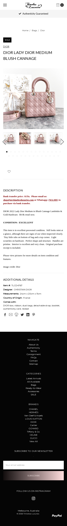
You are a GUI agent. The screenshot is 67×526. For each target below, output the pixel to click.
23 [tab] (42, 156)
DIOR (33, 422)
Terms (33, 351)
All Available (33, 381)
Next (62, 141)
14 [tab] (60, 152)
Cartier (33, 425)
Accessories (33, 391)
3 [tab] (15, 152)
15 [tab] (9, 156)
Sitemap (33, 364)
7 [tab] (31, 152)
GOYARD (33, 428)
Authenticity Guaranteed (33, 13)
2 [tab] (11, 152)
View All (33, 441)
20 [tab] (29, 156)
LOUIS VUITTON (33, 418)
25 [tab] (50, 156)
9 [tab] (39, 152)
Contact (33, 360)
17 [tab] (17, 156)
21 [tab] (33, 156)
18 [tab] (21, 156)
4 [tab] (19, 152)
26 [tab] (54, 156)
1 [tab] (7, 152)
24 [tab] (46, 156)
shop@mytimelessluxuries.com (18, 200)
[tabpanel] (10, 138)
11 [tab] (48, 152)
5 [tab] (23, 152)
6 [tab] (27, 152)
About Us (33, 344)
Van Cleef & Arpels (33, 415)
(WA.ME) (53, 200)
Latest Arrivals (33, 378)
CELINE (34, 435)
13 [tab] (56, 152)
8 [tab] (35, 152)
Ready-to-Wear (33, 388)
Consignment (33, 354)
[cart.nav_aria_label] (61, 5)
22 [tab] (37, 156)
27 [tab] (58, 156)
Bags (33, 385)
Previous (4, 141)
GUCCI (33, 438)
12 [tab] (52, 152)
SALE (33, 394)
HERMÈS (33, 412)
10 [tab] (43, 152)
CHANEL (33, 409)
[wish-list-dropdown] (9, 171)
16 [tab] (13, 156)
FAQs (33, 357)
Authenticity (33, 347)
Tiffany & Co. (33, 431)
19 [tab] (25, 156)
